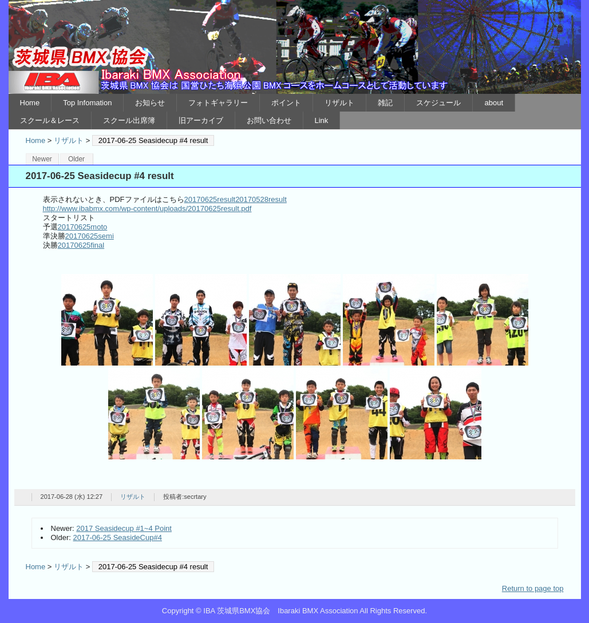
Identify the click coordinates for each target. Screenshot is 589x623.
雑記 (385, 102)
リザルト (339, 102)
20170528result (261, 199)
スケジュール (438, 102)
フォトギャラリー (218, 102)
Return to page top (533, 588)
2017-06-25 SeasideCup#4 (117, 537)
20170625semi (89, 236)
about (493, 102)
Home (30, 102)
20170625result (210, 199)
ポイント (286, 102)
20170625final (81, 245)
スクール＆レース (50, 120)
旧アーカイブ (201, 120)
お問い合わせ (269, 120)
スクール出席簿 (129, 120)
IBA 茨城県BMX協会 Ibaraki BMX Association (295, 47)
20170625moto (83, 227)
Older (76, 159)
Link (322, 120)
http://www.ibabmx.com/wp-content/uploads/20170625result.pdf (147, 208)
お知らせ (150, 102)
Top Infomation (87, 102)
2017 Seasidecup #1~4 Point (124, 528)
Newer (42, 159)
